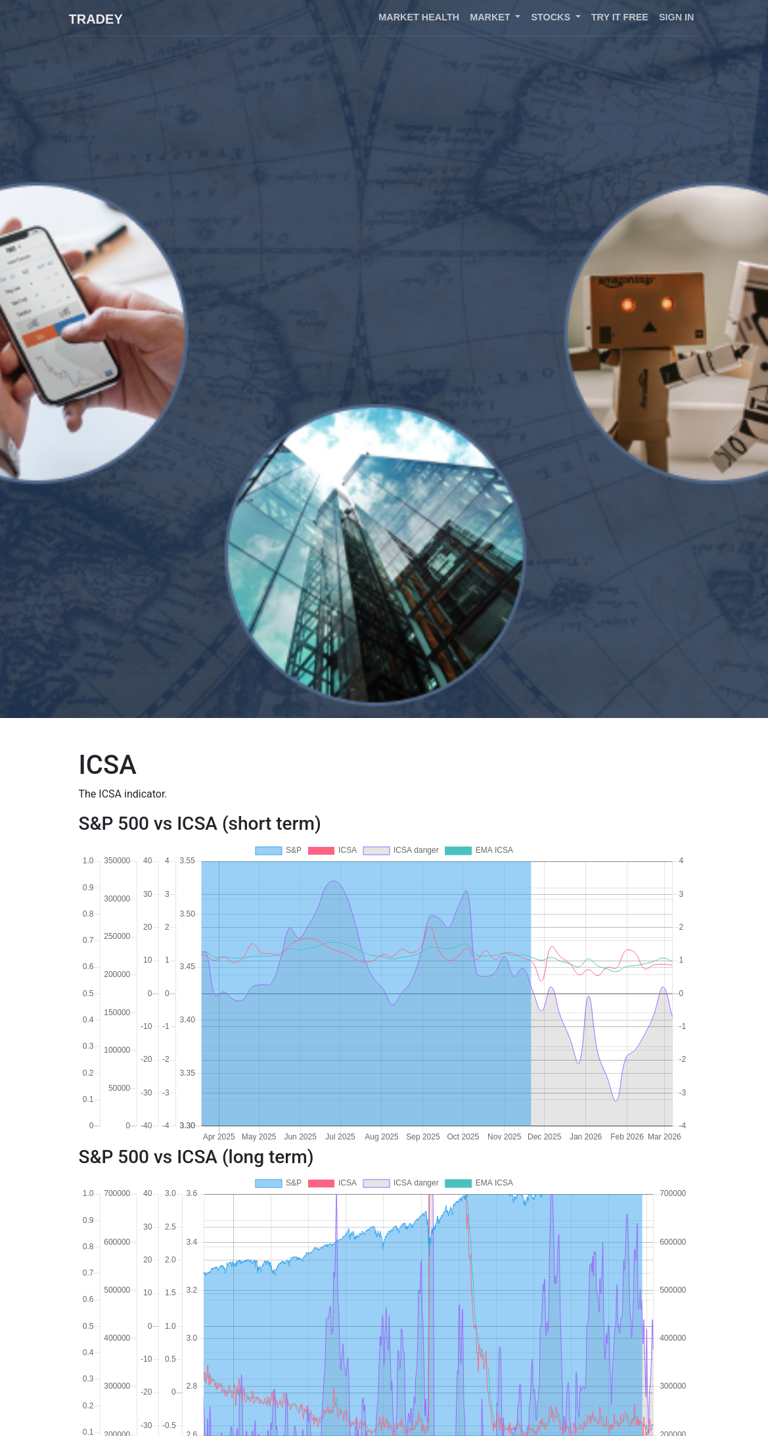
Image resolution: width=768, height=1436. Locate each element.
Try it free (619, 17)
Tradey (96, 19)
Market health (418, 17)
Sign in (676, 17)
